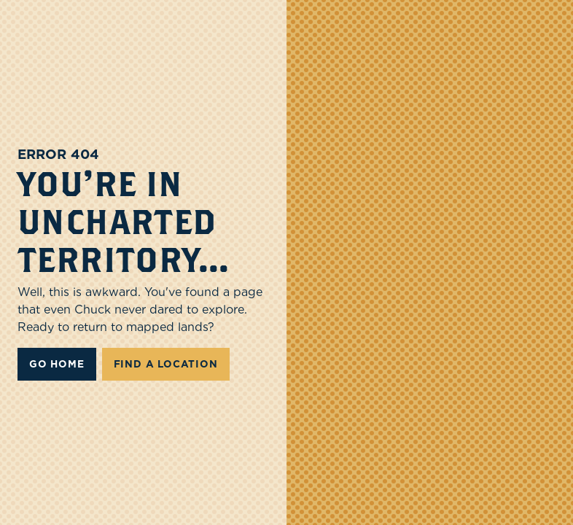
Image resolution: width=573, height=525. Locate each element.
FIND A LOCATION (166, 364)
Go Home (57, 364)
